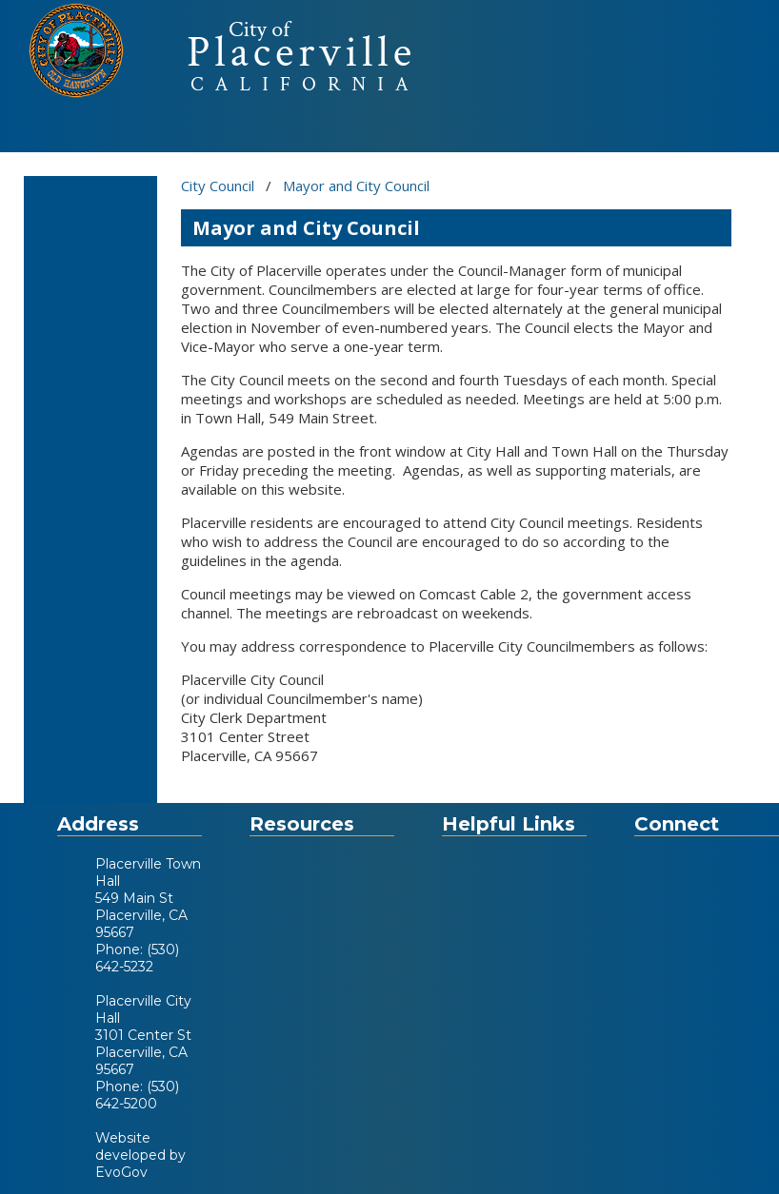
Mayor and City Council (356, 185)
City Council (217, 185)
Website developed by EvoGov (140, 1155)
